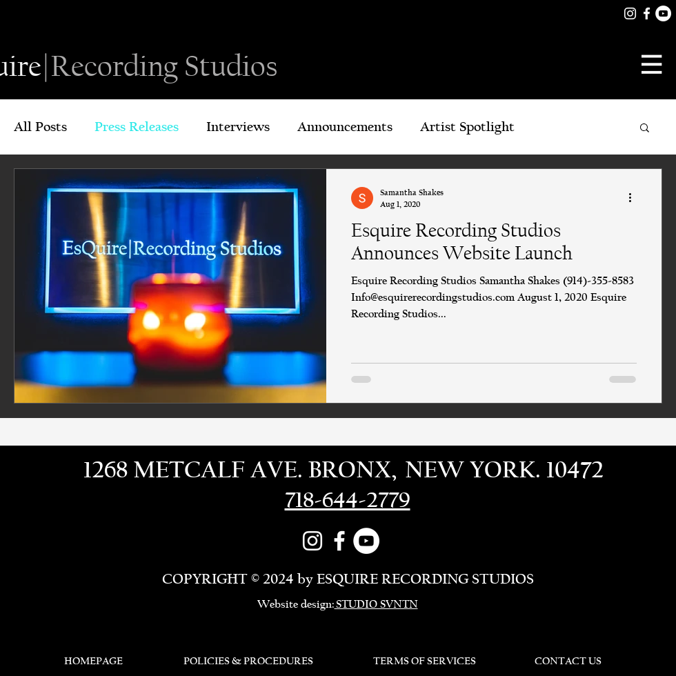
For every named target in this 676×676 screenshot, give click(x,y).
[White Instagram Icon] (630, 13)
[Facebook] (647, 13)
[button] (653, 64)
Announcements (344, 127)
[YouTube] (663, 13)
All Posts (40, 127)
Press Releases (137, 127)
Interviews (238, 127)
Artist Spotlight (467, 127)
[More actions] (634, 198)
